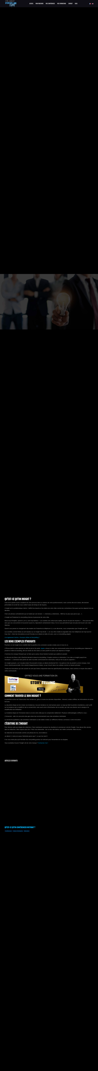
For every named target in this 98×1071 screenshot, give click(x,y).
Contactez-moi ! (43, 743)
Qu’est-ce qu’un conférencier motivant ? (20, 827)
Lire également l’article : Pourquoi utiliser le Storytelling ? (22, 637)
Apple (42, 648)
